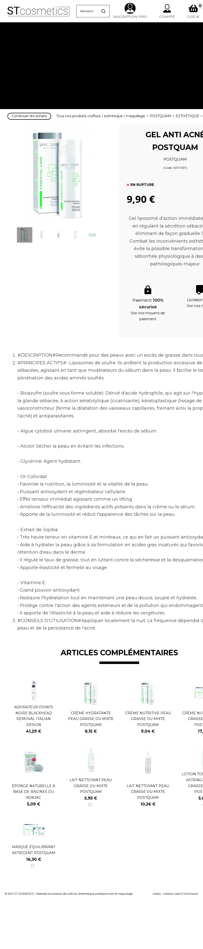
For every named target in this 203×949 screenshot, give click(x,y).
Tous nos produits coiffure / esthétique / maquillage (100, 116)
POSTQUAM (160, 116)
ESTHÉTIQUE (187, 116)
